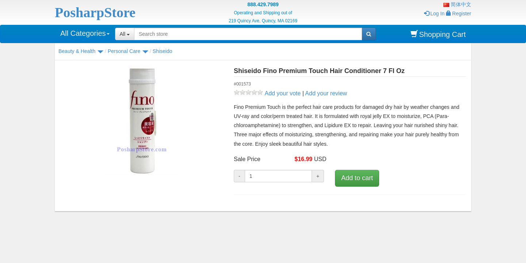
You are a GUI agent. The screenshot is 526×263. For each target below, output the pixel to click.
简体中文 (457, 4)
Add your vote (282, 93)
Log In (434, 13)
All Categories (85, 33)
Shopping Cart (438, 34)
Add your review (326, 93)
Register (458, 13)
